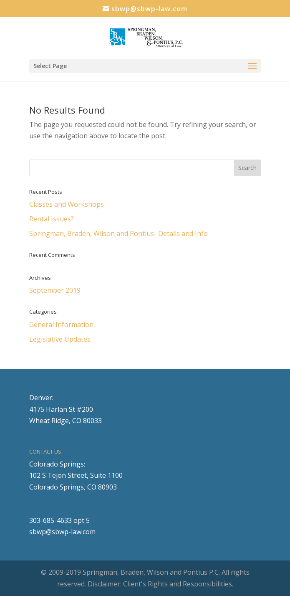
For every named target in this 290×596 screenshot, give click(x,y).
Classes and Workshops (66, 204)
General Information (61, 324)
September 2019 (55, 290)
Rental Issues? (51, 218)
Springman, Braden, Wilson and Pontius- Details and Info (118, 233)
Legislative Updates (60, 339)
